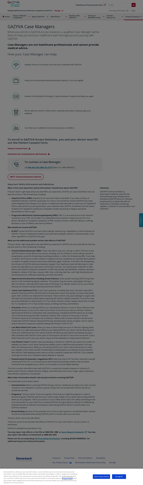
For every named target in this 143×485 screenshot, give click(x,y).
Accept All (119, 478)
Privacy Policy (67, 480)
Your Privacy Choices (101, 478)
